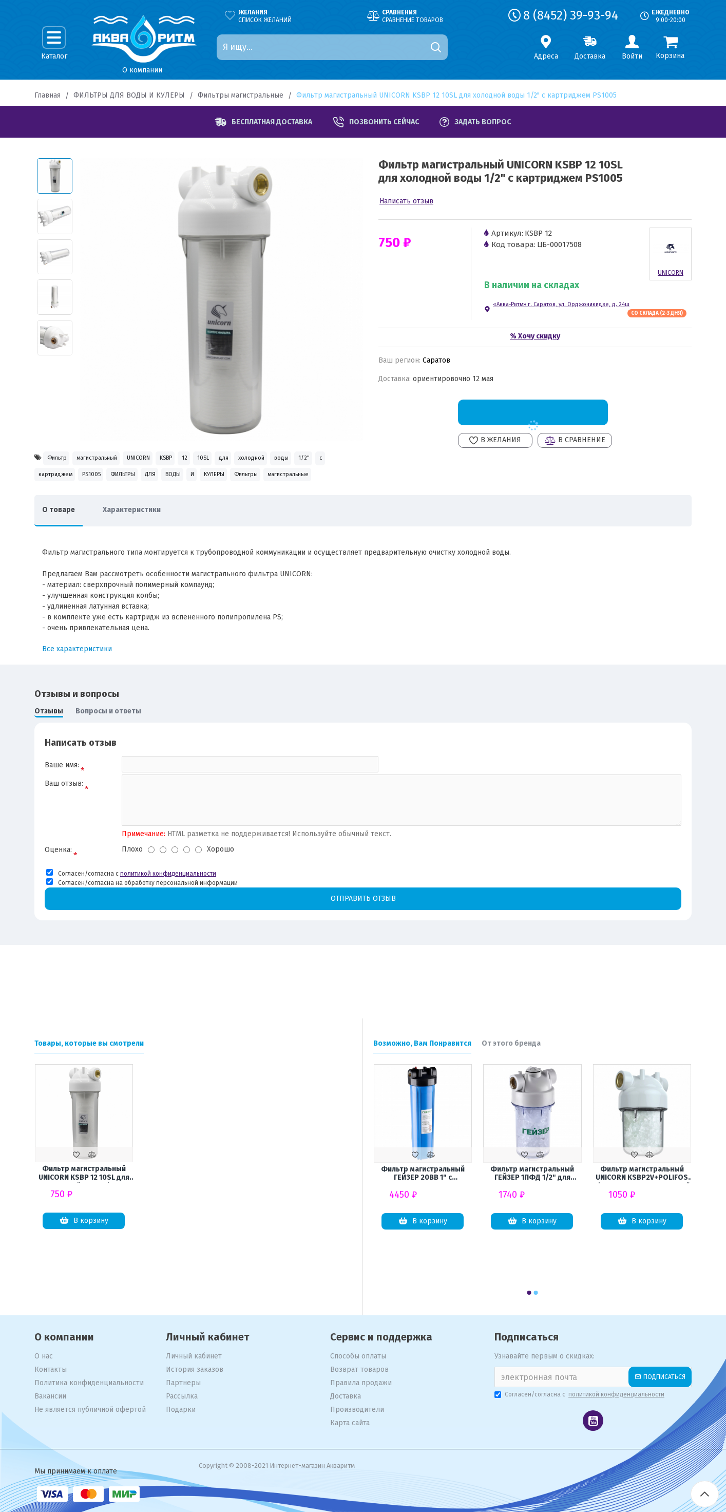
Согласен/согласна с (580, 1394)
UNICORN (187, 459)
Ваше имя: (62, 799)
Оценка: (58, 891)
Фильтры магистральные (240, 95)
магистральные (273, 503)
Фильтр (64, 459)
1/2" (140, 481)
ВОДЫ (88, 503)
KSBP (233, 459)
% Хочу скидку (535, 336)
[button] (529, 1293)
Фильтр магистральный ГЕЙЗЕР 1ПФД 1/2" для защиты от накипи (532, 1174)
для (333, 459)
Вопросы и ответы (108, 745)
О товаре (63, 543)
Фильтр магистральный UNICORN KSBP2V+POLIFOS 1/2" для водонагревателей (642, 1174)
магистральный (124, 459)
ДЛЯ (49, 503)
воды (104, 481)
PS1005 (269, 481)
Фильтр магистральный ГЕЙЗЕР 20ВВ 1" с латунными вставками (423, 1174)
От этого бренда (511, 1043)
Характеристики (147, 543)
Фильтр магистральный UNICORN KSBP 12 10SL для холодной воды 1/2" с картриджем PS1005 (84, 1173)
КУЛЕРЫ (159, 503)
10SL (299, 459)
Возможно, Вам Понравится (422, 1043)
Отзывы (48, 745)
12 (266, 459)
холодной (58, 481)
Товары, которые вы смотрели (89, 1043)
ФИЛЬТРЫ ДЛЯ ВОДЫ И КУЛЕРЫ (129, 95)
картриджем (214, 481)
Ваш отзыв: (64, 822)
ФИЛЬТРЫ (319, 481)
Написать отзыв (406, 201)
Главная (47, 95)
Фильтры (210, 503)
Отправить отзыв (363, 941)
